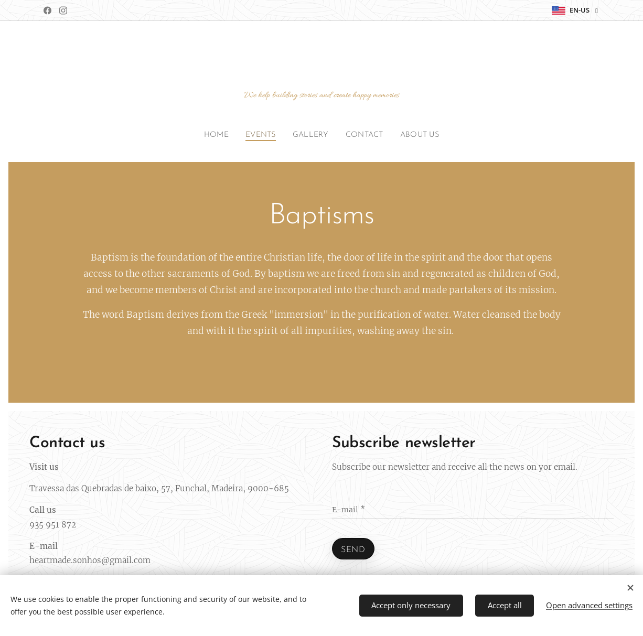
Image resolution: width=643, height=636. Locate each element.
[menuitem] (213, 135)
